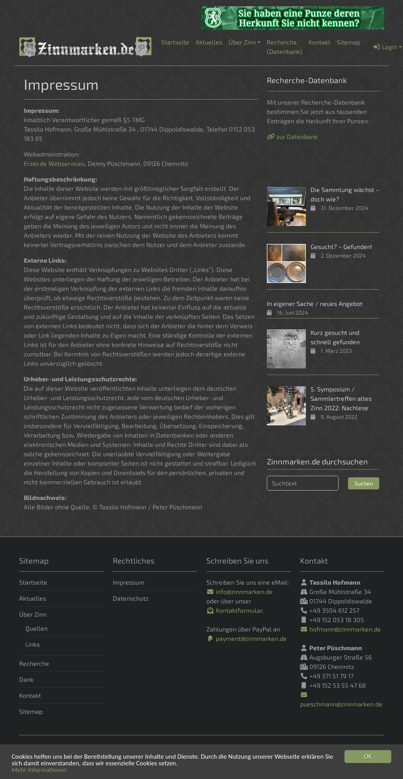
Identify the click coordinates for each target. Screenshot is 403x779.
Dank (26, 679)
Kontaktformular (234, 610)
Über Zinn (32, 614)
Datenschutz (131, 598)
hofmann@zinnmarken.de (340, 629)
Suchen (364, 483)
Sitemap (31, 711)
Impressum (128, 582)
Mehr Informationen (39, 770)
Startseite (33, 582)
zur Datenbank (292, 136)
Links (32, 644)
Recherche (34, 663)
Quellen (36, 628)
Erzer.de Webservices (54, 163)
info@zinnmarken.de (239, 591)
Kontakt (30, 695)
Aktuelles (32, 598)
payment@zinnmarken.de (246, 638)
